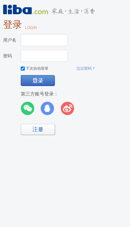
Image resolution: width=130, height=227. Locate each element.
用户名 (9, 40)
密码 (7, 55)
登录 (38, 81)
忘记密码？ (86, 68)
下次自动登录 (34, 68)
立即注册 (38, 130)
